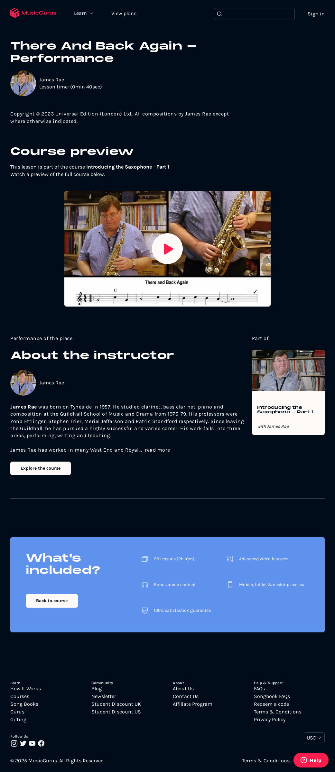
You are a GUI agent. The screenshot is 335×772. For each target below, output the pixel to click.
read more (157, 450)
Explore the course (40, 468)
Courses (19, 696)
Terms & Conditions (278, 711)
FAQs (259, 688)
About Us (183, 688)
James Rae (51, 80)
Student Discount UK (116, 704)
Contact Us (186, 696)
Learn (81, 13)
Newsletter (103, 696)
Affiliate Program (192, 704)
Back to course (52, 600)
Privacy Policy (269, 719)
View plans (123, 13)
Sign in (316, 14)
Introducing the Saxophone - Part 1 (285, 410)
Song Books (24, 704)
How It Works (25, 688)
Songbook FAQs (272, 696)
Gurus (17, 711)
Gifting (18, 719)
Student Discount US (116, 711)
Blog (96, 688)
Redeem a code (271, 704)
